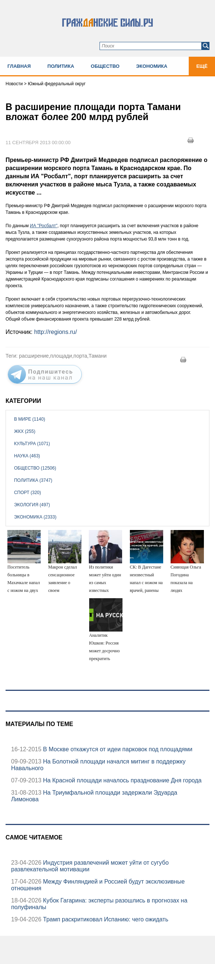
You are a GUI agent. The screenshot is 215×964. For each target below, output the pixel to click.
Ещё (202, 66)
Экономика (151, 66)
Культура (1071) (32, 443)
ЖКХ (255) (24, 431)
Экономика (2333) (35, 517)
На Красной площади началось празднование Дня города (121, 780)
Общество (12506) (35, 468)
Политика (60, 66)
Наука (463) (27, 455)
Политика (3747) (33, 480)
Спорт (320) (27, 492)
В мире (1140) (29, 419)
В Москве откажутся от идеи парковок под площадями (116, 749)
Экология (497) (32, 504)
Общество (105, 66)
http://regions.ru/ (55, 332)
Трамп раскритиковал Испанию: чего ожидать (104, 919)
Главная (19, 66)
